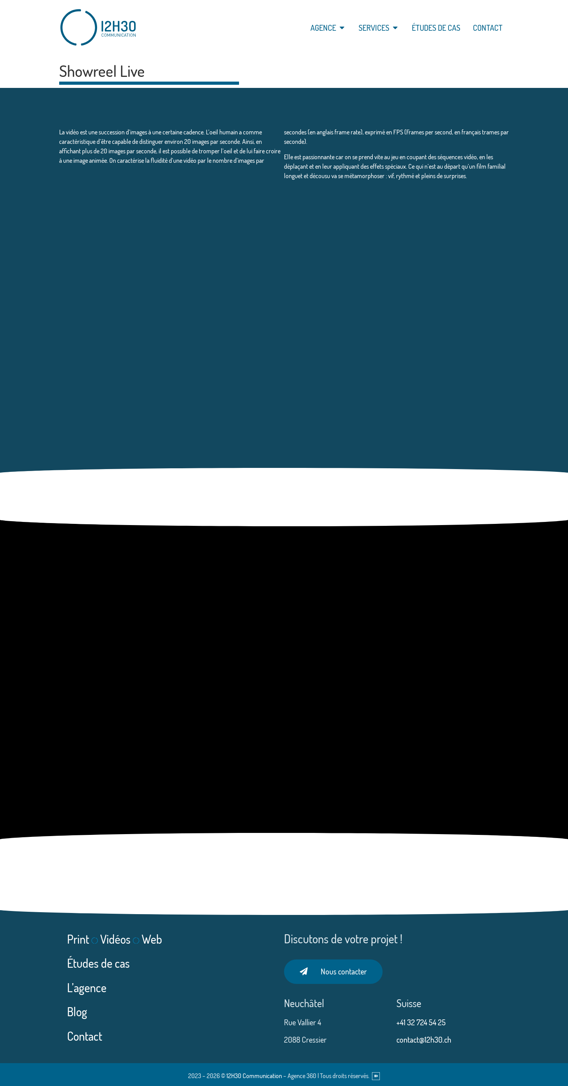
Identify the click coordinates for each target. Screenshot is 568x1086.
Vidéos (115, 938)
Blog (77, 1011)
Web (152, 938)
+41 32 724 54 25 (421, 1022)
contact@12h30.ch (423, 1039)
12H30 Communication (254, 1076)
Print (78, 938)
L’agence (86, 987)
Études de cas (98, 963)
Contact (84, 1035)
